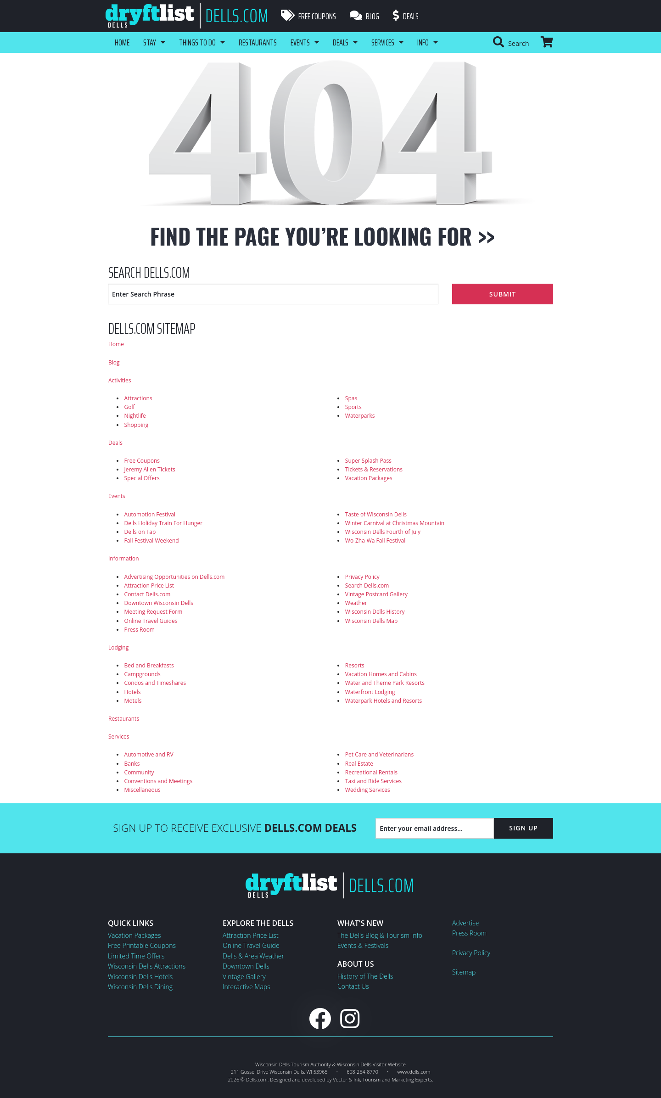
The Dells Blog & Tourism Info (379, 935)
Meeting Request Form (153, 612)
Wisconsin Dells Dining (140, 986)
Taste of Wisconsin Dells (376, 514)
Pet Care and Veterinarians (379, 754)
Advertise (465, 923)
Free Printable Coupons (142, 945)
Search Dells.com (367, 585)
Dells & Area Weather (253, 956)
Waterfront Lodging (370, 692)
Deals (406, 16)
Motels (133, 701)
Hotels (132, 692)
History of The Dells (365, 976)
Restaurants (258, 42)
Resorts (354, 665)
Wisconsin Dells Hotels (140, 976)
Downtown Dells (246, 966)
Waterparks (360, 416)
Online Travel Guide (251, 945)
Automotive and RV (149, 754)
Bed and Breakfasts (149, 665)
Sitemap (464, 972)
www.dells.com (414, 1071)
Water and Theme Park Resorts (385, 683)
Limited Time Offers (136, 956)
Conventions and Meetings (158, 781)
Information (123, 558)
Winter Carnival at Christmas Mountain (394, 523)
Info (423, 42)
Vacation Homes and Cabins (381, 674)
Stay (149, 42)
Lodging (118, 647)
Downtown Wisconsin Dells (158, 603)
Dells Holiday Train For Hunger (163, 523)
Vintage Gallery (244, 976)
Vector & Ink (346, 1079)
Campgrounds (142, 674)
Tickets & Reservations (374, 469)
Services (382, 42)
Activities (119, 380)
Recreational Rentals (371, 772)
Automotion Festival (149, 514)
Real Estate (359, 763)
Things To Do (197, 42)
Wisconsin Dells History (375, 612)
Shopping (136, 425)
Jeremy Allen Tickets (149, 469)
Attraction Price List (149, 585)
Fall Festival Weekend (151, 540)
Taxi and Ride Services (373, 781)
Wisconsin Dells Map (371, 621)
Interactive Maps (246, 986)
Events (300, 42)
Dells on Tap (140, 532)
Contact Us (353, 986)
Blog (364, 16)
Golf (129, 407)
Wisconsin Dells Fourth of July (382, 532)
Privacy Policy (362, 577)
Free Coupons (308, 16)
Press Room (139, 629)
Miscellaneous (142, 790)
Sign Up (523, 828)
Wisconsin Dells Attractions (146, 966)
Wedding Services (367, 790)
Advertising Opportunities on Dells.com (174, 577)
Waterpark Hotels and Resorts (383, 701)
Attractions (138, 398)
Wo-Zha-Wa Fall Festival (375, 540)
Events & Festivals (362, 945)
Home (122, 42)
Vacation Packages (368, 478)
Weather (356, 603)
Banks (132, 763)
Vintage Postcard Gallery (376, 594)
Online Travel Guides (151, 621)
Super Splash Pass (368, 461)
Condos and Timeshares (155, 683)
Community (139, 772)
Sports (353, 407)
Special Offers (142, 478)
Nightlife (135, 416)
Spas (351, 398)
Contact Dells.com (147, 594)
